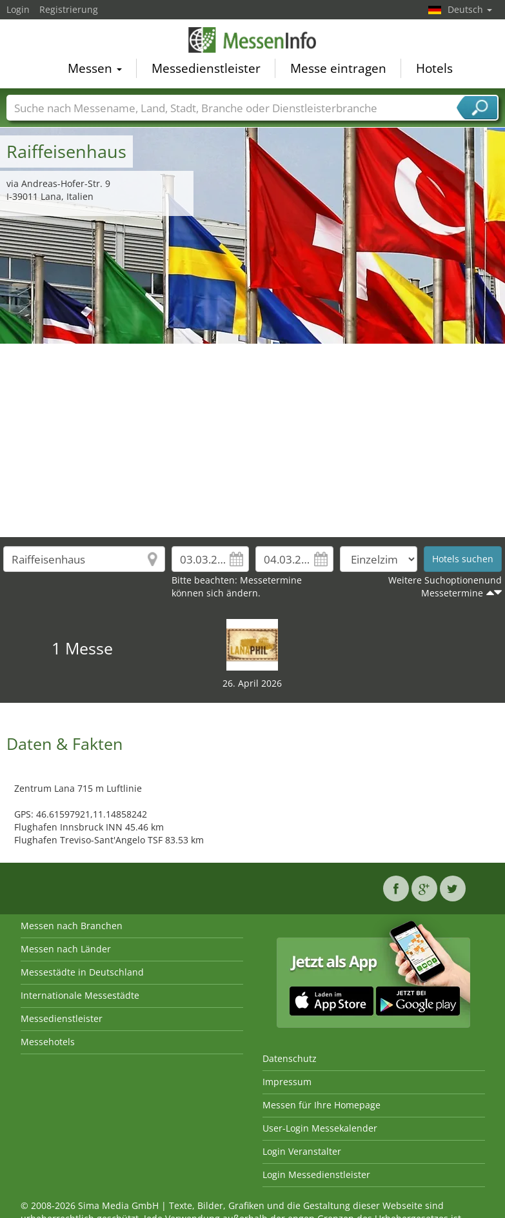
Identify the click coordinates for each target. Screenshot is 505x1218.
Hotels (434, 70)
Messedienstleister (206, 70)
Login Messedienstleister (316, 1174)
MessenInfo (252, 41)
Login (18, 9)
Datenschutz (289, 1058)
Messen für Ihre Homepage (321, 1105)
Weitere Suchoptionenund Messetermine (445, 586)
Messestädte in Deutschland (82, 972)
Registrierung (68, 9)
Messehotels (48, 1042)
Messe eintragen (338, 70)
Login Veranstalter (301, 1151)
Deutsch (470, 9)
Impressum (287, 1082)
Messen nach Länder (66, 949)
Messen (95, 70)
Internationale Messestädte (80, 995)
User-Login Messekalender (319, 1128)
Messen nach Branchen (72, 925)
